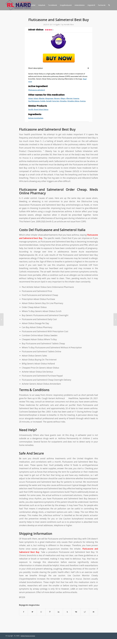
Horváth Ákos (69, 24)
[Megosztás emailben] (93, 611)
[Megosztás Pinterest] (49, 611)
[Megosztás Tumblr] (67, 611)
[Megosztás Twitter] (32, 611)
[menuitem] (32, 5)
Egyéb (57, 24)
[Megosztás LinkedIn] (58, 611)
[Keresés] (109, 5)
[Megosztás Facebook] (23, 611)
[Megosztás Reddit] (84, 611)
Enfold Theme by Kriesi (28, 636)
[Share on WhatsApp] (41, 611)
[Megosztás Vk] (76, 611)
